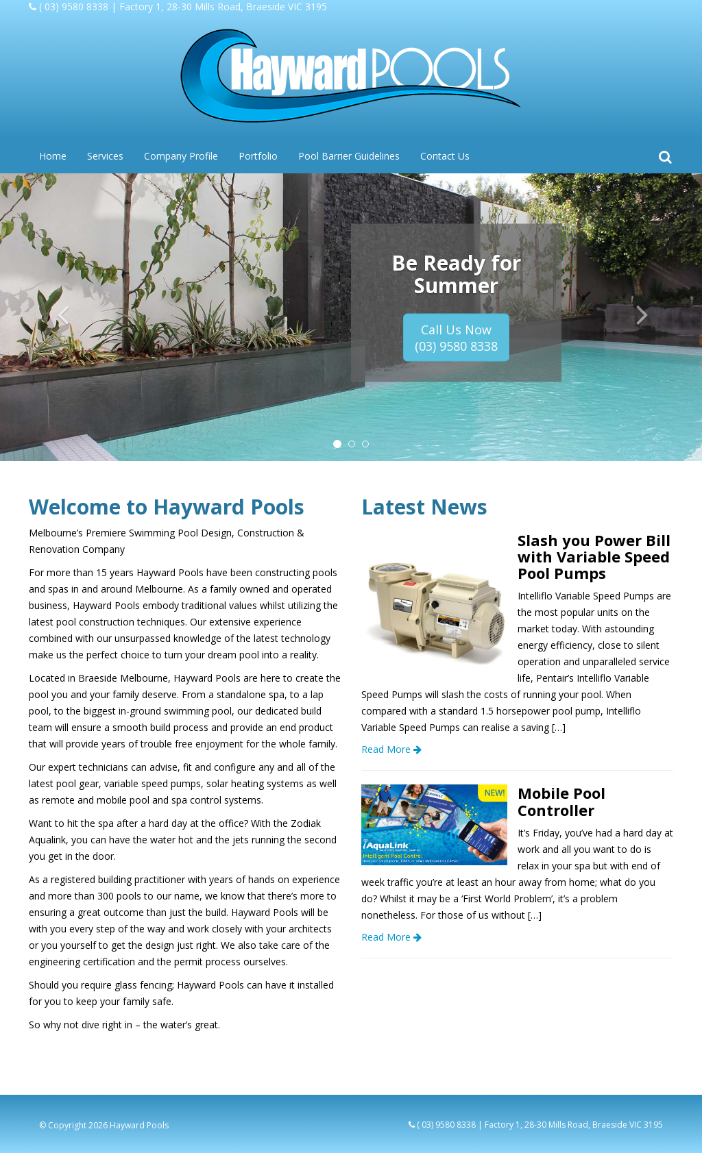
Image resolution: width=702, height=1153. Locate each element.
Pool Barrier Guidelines (349, 155)
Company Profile (181, 155)
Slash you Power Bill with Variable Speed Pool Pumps (594, 556)
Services (105, 155)
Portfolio (258, 155)
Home (52, 155)
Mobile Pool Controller (561, 800)
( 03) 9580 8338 (73, 6)
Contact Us (445, 155)
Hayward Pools (139, 1125)
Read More (391, 749)
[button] (53, 317)
